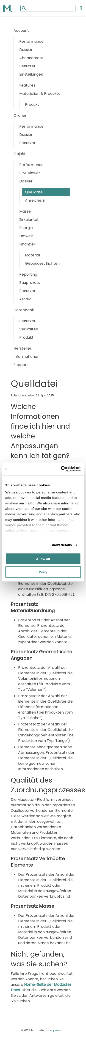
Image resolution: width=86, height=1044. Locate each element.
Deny (43, 572)
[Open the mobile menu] (81, 8)
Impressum (58, 1030)
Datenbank (24, 310)
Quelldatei (34, 192)
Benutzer (27, 66)
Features (27, 85)
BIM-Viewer (29, 173)
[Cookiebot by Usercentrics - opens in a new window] (61, 469)
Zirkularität (29, 219)
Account (21, 30)
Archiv (25, 299)
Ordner (20, 115)
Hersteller (22, 348)
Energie (26, 227)
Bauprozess (29, 282)
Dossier (26, 49)
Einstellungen (31, 74)
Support (21, 364)
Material (32, 255)
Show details (61, 545)
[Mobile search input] (47, 8)
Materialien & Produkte (40, 93)
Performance (31, 41)
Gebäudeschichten (42, 263)
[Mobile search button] (23, 8)
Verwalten (28, 329)
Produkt (32, 104)
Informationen (26, 356)
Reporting (28, 274)
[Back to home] (8, 8)
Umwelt (26, 236)
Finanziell (27, 244)
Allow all (43, 559)
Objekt (20, 153)
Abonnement (31, 58)
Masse (25, 211)
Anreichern (35, 200)
